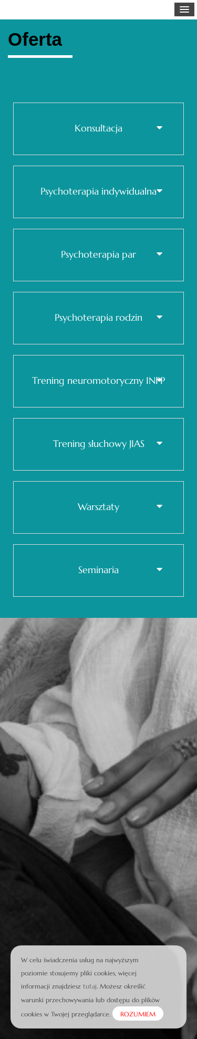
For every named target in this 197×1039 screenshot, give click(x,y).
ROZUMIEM (137, 1014)
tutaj (90, 986)
